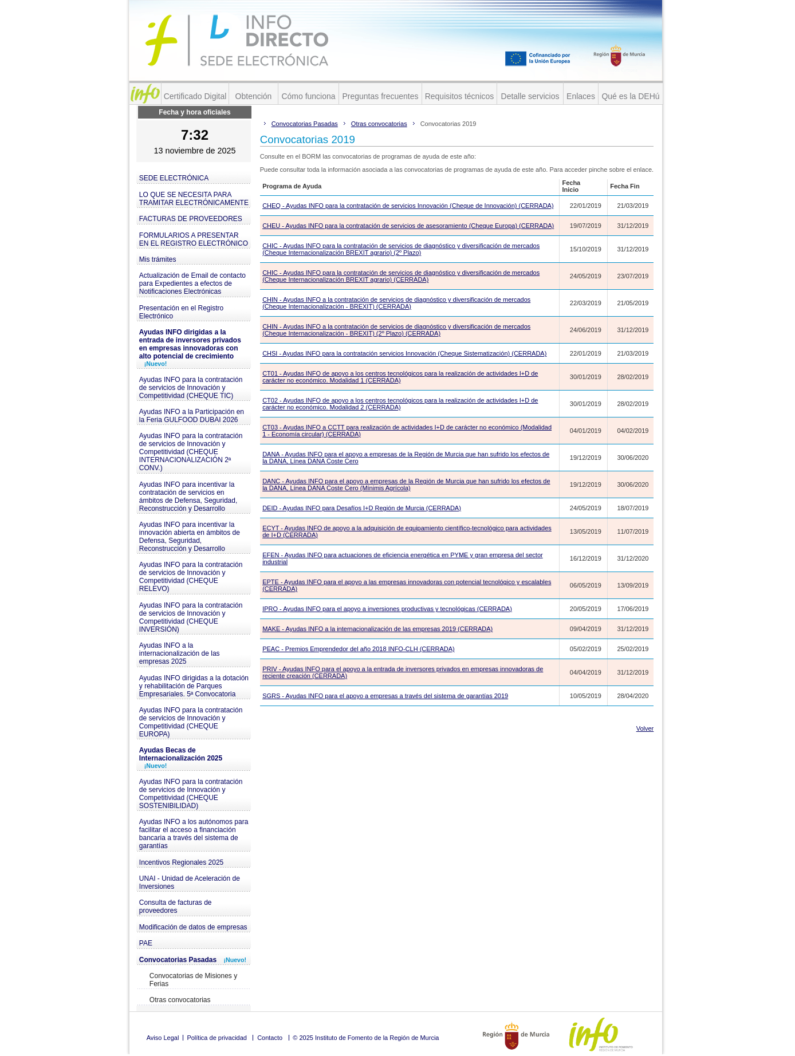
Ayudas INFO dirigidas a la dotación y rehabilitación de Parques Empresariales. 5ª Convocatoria (194, 686)
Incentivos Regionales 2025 (181, 862)
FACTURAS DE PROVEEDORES (190, 219)
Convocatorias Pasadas (192, 960)
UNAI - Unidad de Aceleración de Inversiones (189, 882)
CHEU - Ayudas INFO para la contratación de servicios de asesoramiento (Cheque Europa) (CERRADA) (408, 225)
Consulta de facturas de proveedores (175, 907)
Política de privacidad (217, 1037)
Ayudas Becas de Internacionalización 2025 (180, 757)
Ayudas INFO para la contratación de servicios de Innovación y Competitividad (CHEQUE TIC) (191, 388)
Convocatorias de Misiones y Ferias (193, 980)
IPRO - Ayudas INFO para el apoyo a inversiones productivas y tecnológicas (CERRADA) (387, 608)
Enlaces (580, 96)
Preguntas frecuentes (380, 96)
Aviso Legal (163, 1037)
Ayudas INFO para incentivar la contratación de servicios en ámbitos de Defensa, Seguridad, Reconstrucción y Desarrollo (188, 496)
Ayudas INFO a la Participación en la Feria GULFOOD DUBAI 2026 (191, 416)
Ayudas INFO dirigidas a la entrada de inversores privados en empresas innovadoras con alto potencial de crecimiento (190, 347)
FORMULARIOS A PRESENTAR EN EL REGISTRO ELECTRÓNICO (193, 239)
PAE (145, 943)
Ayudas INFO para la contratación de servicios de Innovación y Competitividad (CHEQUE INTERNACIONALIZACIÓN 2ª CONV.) (191, 452)
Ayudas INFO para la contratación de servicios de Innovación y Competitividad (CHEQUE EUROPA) (191, 722)
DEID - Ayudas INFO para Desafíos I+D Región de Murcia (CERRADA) (361, 508)
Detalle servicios (530, 96)
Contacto (269, 1037)
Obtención (253, 96)
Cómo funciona (308, 96)
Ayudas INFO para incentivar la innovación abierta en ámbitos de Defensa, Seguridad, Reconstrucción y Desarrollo (189, 537)
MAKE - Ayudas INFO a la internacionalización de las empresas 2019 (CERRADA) (377, 628)
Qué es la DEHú (630, 96)
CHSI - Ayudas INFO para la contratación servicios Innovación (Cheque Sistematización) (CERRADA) (404, 353)
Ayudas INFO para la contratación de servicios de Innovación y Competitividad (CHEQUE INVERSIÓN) (191, 617)
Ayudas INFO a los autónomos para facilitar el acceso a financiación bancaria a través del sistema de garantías (194, 834)
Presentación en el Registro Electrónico (181, 312)
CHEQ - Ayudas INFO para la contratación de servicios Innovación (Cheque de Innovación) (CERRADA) (407, 205)
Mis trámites (157, 259)
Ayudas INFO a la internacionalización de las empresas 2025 (179, 653)
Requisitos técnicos (459, 96)
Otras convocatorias (180, 1000)
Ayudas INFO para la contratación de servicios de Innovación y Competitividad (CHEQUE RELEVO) (191, 577)
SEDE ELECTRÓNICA (173, 178)
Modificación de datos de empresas (193, 927)
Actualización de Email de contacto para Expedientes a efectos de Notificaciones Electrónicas (192, 283)
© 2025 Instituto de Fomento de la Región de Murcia (366, 1037)
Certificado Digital (195, 96)
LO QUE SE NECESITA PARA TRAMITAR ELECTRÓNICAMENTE (194, 199)
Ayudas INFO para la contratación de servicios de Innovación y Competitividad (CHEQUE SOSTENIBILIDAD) (191, 794)
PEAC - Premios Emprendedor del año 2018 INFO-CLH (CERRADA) (358, 648)
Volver (645, 728)
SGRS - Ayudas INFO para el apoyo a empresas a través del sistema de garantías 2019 (385, 695)
